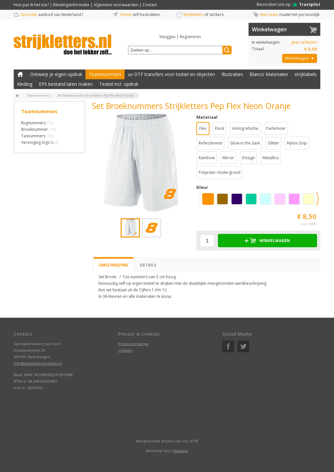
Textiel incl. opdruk (118, 84)
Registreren (190, 36)
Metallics (271, 157)
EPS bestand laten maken (66, 84)
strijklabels (306, 74)
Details (148, 265)
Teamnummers (105, 74)
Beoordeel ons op (288, 4)
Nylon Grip (297, 143)
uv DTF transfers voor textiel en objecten (171, 74)
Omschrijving (114, 265)
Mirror (228, 157)
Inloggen (167, 36)
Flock (219, 128)
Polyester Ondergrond (219, 172)
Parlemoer (276, 128)
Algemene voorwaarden (116, 5)
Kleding (24, 84)
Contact (150, 5)
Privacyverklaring (133, 343)
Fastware (180, 450)
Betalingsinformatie (71, 5)
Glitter (273, 143)
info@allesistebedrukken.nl (38, 363)
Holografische (245, 128)
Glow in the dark (245, 143)
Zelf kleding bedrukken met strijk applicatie (20, 74)
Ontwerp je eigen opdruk (56, 74)
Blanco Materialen (269, 74)
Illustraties (232, 74)
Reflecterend (210, 143)
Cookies (125, 350)
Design (248, 157)
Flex (202, 128)
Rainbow (207, 157)
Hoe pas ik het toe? (31, 5)
